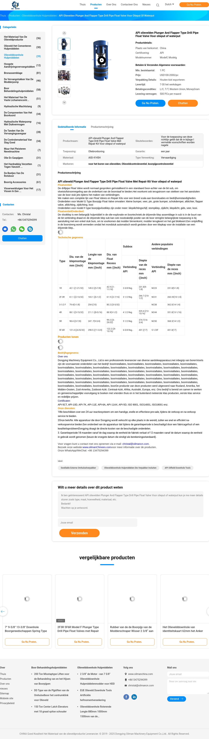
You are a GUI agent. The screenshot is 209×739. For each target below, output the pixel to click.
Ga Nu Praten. (194, 4)
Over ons (5, 683)
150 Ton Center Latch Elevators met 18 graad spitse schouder (51, 709)
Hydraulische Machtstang (22, 106)
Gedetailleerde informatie (72, 126)
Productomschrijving (102, 126)
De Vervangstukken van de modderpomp (22, 80)
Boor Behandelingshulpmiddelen (22, 89)
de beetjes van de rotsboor (22, 174)
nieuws (4, 688)
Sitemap (4, 693)
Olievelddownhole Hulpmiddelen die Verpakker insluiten (130, 468)
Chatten (22, 238)
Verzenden (79, 533)
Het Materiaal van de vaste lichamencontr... (22, 98)
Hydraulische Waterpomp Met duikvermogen (22, 123)
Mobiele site (6, 698)
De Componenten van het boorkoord (22, 114)
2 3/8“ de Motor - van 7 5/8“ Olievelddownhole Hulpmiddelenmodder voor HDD (97, 679)
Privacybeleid (7, 703)
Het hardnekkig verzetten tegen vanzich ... (22, 165)
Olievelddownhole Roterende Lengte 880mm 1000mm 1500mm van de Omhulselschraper (95, 712)
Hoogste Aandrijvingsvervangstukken (22, 65)
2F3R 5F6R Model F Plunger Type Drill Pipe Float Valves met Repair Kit (78, 631)
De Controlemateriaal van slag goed (22, 141)
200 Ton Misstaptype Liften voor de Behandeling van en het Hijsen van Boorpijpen (52, 679)
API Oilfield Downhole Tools (178, 468)
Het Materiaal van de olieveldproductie (22, 38)
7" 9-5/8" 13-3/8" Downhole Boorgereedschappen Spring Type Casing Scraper (26, 631)
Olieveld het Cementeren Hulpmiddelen (22, 47)
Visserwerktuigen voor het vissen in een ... (22, 190)
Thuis (3, 674)
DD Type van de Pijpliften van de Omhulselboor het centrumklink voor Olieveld (51, 695)
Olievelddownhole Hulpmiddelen (22, 56)
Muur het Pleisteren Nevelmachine (22, 150)
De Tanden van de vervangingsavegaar (22, 132)
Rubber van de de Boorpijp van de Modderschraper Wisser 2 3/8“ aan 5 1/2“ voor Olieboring (131, 631)
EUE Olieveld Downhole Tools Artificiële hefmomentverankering (96, 695)
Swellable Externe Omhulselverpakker (78, 468)
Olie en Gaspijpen (22, 158)
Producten (5, 678)
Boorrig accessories (22, 182)
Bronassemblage (22, 73)
